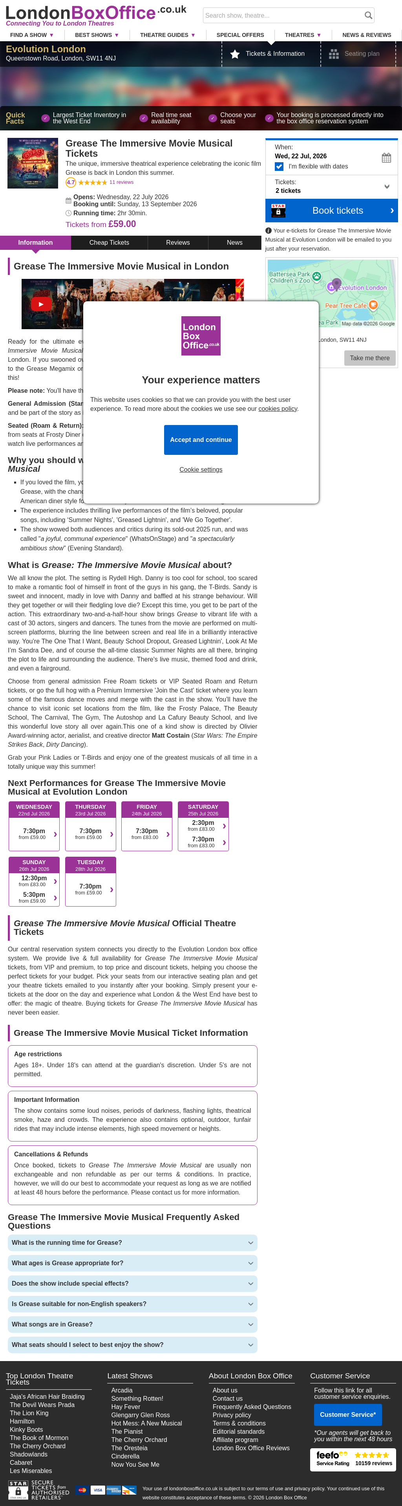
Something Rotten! (137, 1398)
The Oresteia (129, 1448)
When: (284, 147)
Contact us (228, 1398)
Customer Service (348, 1414)
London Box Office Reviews (251, 1448)
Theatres (299, 35)
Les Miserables (31, 1471)
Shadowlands (29, 1454)
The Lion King (29, 1413)
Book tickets (337, 210)
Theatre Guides (164, 35)
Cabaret (21, 1462)
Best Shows (93, 35)
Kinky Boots (26, 1429)
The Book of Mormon (39, 1438)
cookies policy (277, 408)
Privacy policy (232, 1415)
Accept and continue (201, 439)
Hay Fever (125, 1406)
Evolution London (46, 49)
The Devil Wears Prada (42, 1405)
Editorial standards (239, 1431)
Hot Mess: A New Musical (146, 1423)
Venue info (281, 347)
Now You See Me (135, 1464)
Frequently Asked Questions (252, 1406)
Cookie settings (200, 470)
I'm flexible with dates (334, 166)
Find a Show (28, 35)
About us (225, 1390)
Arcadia (121, 1390)
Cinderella (125, 1456)
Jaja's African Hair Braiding (47, 1396)
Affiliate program (235, 1439)
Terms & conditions (239, 1423)
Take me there (370, 358)
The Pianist (127, 1431)
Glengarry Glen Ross (140, 1415)
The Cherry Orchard (38, 1446)
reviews (121, 182)
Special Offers (240, 35)
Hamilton (22, 1421)
